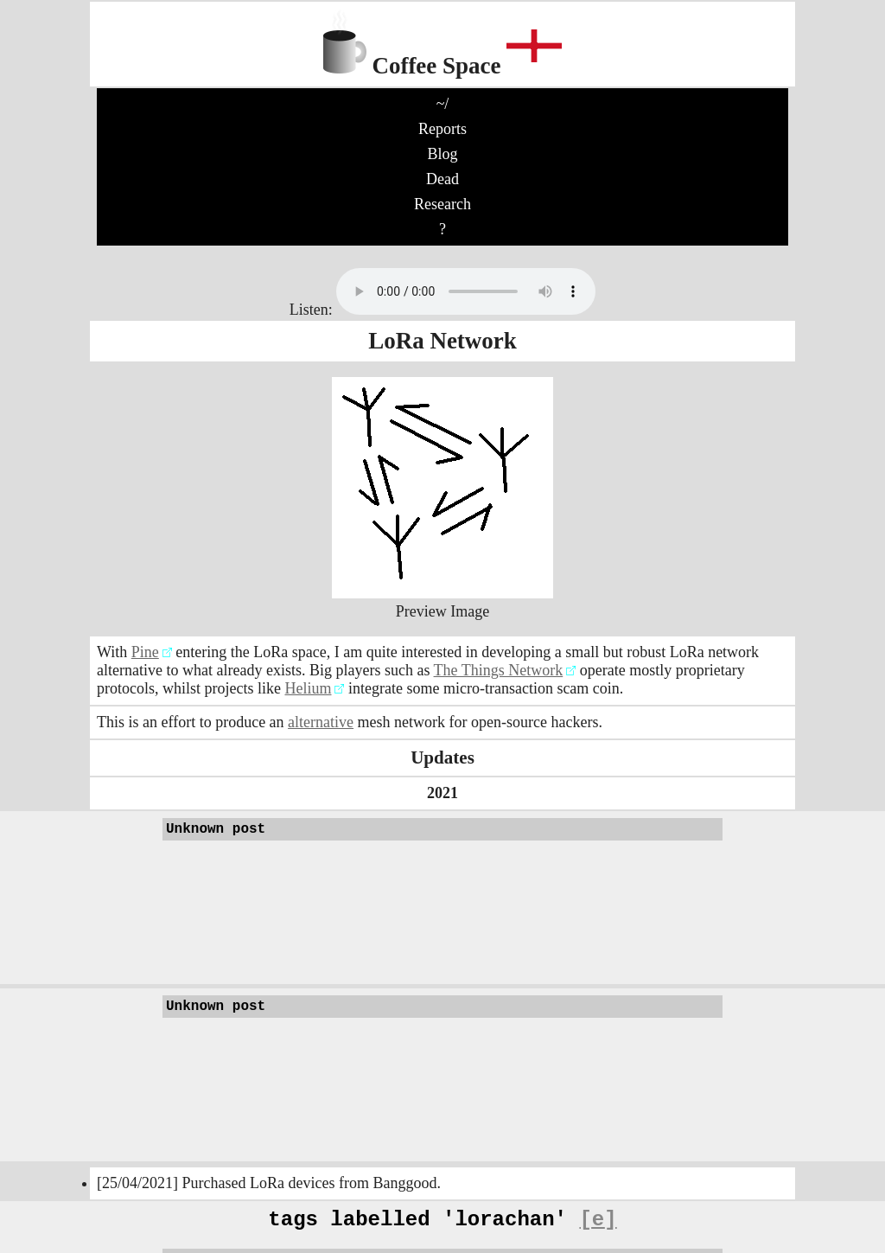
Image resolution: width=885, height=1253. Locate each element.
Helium (307, 688)
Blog (442, 154)
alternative (320, 722)
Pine (145, 652)
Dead (442, 179)
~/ (442, 103)
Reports (442, 128)
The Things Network (498, 670)
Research (442, 204)
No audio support (465, 291)
